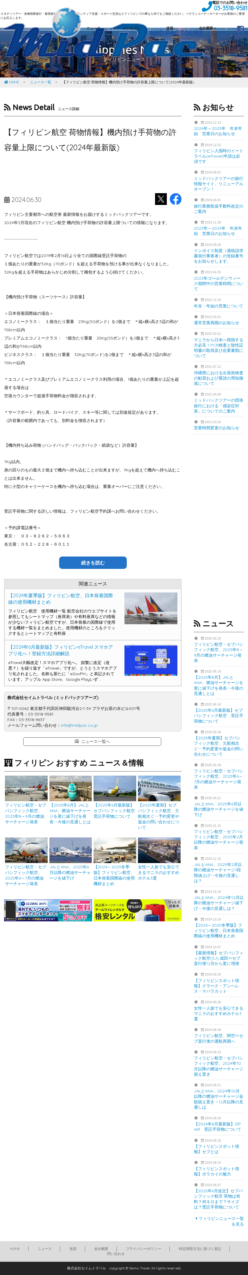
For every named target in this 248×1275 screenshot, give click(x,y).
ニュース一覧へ (92, 741)
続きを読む (93, 563)
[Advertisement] (93, 174)
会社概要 (101, 1248)
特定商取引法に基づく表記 (200, 1248)
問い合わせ (116, 1253)
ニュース (45, 1248)
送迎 (72, 1248)
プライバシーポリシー (143, 1248)
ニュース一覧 (40, 82)
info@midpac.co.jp (79, 725)
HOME (11, 82)
